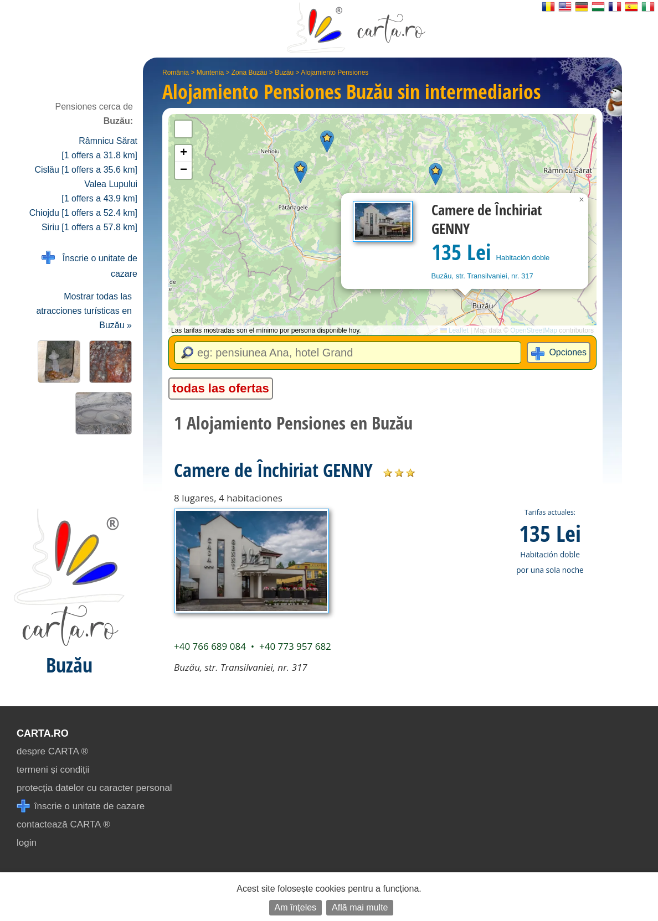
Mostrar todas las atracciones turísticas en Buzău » (84, 311)
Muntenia (210, 72)
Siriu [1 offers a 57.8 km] (89, 227)
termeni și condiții (53, 769)
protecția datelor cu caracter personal (94, 788)
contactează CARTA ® (63, 824)
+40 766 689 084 (210, 646)
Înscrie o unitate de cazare (89, 264)
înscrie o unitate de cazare (81, 806)
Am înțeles (296, 907)
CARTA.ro (43, 733)
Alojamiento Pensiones (334, 72)
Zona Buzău (250, 72)
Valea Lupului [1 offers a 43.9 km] (99, 191)
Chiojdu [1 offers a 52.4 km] (83, 213)
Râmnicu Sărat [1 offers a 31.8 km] (99, 148)
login (27, 842)
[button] (327, 141)
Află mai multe (360, 907)
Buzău (284, 72)
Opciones (568, 352)
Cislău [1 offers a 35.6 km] (85, 169)
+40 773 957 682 (295, 646)
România (175, 72)
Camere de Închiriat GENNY (273, 470)
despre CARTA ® (52, 751)
